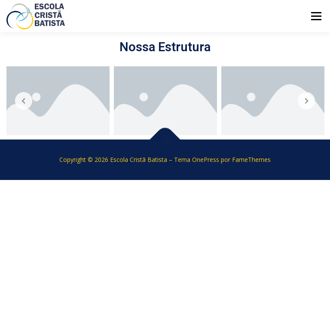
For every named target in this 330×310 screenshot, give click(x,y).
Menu (316, 16)
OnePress (205, 159)
